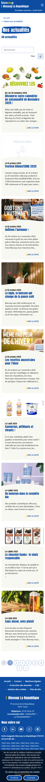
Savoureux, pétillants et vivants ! (19, 428)
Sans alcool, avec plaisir (19, 621)
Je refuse (14, 778)
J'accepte (31, 778)
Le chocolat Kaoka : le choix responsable (21, 556)
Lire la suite (33, 128)
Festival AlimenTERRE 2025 (20, 166)
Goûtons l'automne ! (16, 229)
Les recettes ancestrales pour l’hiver (20, 361)
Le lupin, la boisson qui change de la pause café (19, 294)
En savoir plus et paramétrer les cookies (22, 772)
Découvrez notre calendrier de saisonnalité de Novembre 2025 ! (22, 99)
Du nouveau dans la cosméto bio (22, 495)
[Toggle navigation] (42, 5)
